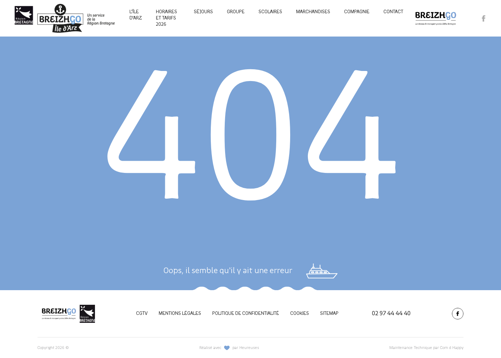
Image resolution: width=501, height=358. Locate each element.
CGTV (142, 313)
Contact (393, 12)
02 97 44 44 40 (391, 313)
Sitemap (329, 313)
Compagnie (356, 12)
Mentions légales (180, 313)
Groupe (236, 12)
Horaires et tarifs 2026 (166, 18)
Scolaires (270, 12)
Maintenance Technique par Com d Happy (426, 348)
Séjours (203, 12)
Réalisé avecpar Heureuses (229, 347)
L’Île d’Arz (135, 15)
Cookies (299, 313)
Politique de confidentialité (245, 313)
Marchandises (313, 12)
